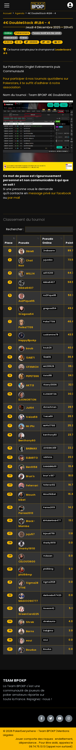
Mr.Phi (26, 426)
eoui (25, 640)
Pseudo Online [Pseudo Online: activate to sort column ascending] (47, 240)
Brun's (26, 476)
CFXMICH (28, 367)
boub (25, 348)
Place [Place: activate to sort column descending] (9, 243)
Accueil (7, 13)
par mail (14, 198)
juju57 (26, 534)
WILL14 (26, 273)
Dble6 (26, 251)
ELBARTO (28, 457)
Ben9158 (27, 467)
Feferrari (28, 485)
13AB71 (26, 357)
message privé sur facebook (50, 193)
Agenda (19, 13)
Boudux (27, 649)
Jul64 (26, 407)
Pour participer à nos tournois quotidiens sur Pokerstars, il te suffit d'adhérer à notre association (35, 83)
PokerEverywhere (24, 731)
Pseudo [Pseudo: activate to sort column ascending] (23, 243)
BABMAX (27, 448)
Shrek (26, 622)
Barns (26, 631)
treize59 (27, 417)
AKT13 (26, 385)
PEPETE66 (28, 376)
